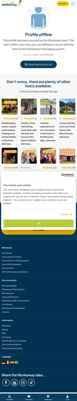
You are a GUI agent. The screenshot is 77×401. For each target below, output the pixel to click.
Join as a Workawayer (11, 264)
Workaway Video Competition (16, 300)
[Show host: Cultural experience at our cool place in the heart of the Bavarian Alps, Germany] (48, 107)
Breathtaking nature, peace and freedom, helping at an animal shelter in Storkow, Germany (9, 133)
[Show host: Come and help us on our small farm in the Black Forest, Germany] (67, 107)
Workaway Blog (9, 285)
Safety (5, 329)
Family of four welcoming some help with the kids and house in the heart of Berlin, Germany (29, 133)
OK (38, 223)
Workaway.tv (8, 293)
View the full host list (38, 64)
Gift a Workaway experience (15, 271)
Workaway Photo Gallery (13, 289)
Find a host (6, 253)
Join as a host (7, 268)
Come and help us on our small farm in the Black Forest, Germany (67, 130)
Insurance (6, 337)
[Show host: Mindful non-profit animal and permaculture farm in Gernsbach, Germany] (10, 156)
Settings (64, 214)
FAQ (4, 333)
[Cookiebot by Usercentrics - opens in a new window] (61, 175)
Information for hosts (11, 257)
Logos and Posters (10, 297)
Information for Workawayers (15, 260)
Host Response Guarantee (14, 340)
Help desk (6, 325)
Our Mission (7, 304)
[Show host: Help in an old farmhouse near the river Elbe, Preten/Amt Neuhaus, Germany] (67, 156)
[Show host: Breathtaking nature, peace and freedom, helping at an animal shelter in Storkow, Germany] (10, 107)
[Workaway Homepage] (12, 3)
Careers (5, 312)
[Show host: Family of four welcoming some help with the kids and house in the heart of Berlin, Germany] (29, 107)
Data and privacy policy (12, 348)
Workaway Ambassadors (13, 308)
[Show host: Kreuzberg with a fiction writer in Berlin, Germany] (29, 156)
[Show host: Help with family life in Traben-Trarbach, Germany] (48, 156)
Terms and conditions (11, 344)
